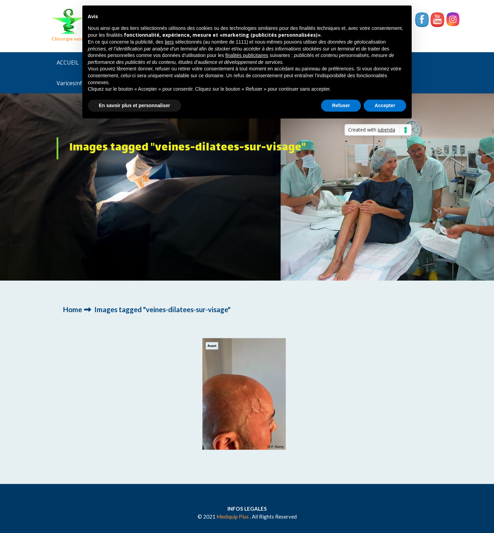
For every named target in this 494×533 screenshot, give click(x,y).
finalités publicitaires (246, 55)
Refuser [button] (341, 105)
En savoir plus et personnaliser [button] (134, 105)
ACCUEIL (68, 62)
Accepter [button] (385, 105)
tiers (169, 42)
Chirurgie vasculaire (74, 39)
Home (72, 309)
